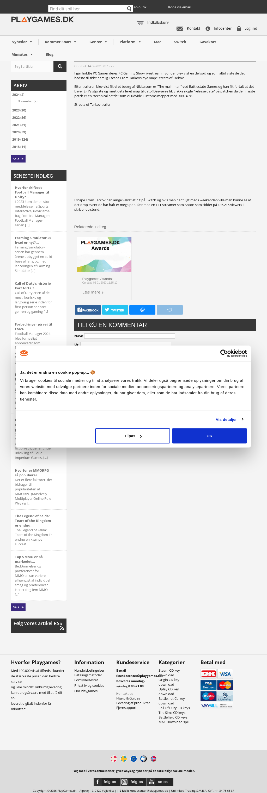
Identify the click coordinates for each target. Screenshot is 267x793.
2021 (19, 124)
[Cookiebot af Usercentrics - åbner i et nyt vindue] (224, 353)
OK (210, 436)
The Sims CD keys (172, 712)
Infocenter (218, 28)
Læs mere (91, 292)
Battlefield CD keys (173, 717)
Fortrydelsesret (86, 680)
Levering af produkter (133, 703)
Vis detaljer (226, 419)
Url (77, 344)
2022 (19, 117)
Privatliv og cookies (89, 685)
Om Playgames (86, 691)
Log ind (247, 28)
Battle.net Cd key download (172, 700)
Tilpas (133, 436)
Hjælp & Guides (128, 698)
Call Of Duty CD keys (174, 707)
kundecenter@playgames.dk (149, 790)
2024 (18, 94)
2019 (20, 139)
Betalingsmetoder (88, 675)
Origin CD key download (169, 682)
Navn (78, 336)
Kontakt (188, 28)
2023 (19, 110)
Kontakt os (124, 693)
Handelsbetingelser (89, 670)
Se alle (18, 159)
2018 (19, 146)
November (27, 101)
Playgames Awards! (97, 279)
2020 (19, 132)
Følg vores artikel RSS (39, 625)
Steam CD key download (169, 672)
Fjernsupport (126, 707)
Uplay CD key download (169, 691)
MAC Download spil (174, 722)
